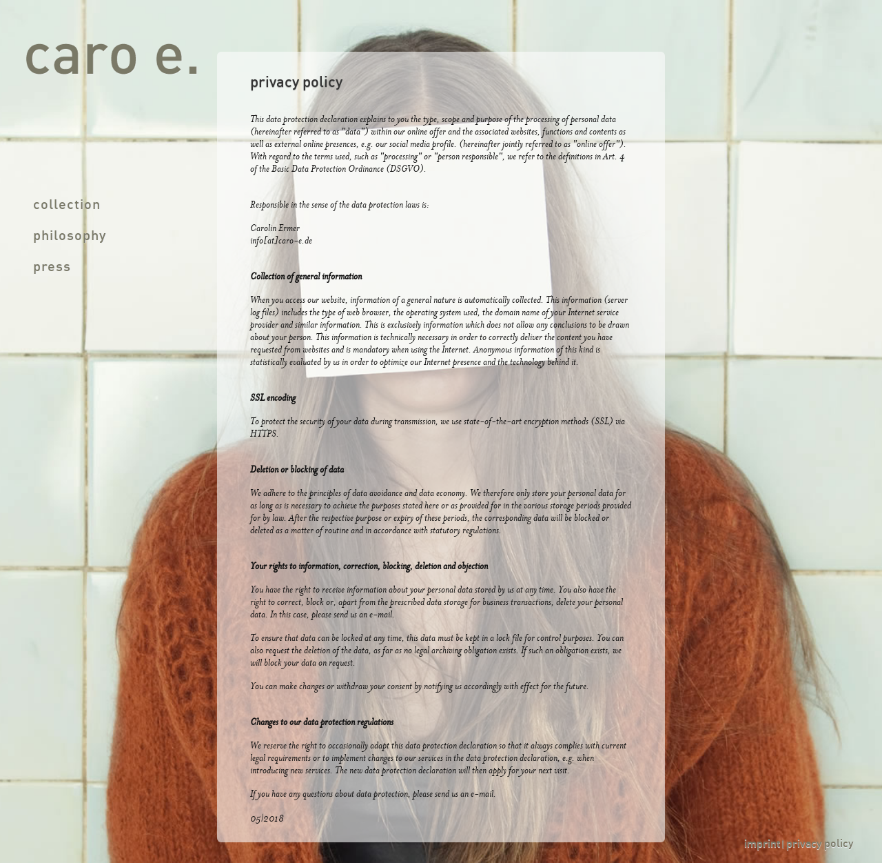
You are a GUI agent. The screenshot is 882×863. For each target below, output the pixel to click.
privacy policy (819, 844)
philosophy (69, 237)
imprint (762, 844)
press (52, 268)
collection (67, 205)
